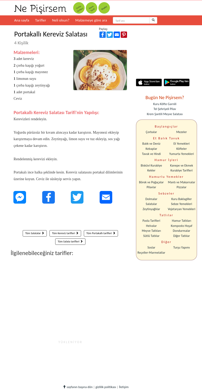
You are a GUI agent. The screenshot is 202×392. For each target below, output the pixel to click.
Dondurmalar (181, 231)
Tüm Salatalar (34, 233)
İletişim (124, 387)
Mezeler (181, 132)
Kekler (151, 170)
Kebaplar (151, 149)
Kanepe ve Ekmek (181, 165)
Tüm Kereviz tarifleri (65, 233)
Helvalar (151, 226)
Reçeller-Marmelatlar (151, 252)
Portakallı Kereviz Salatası (50, 38)
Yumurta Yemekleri (181, 154)
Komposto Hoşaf (181, 226)
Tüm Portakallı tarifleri (100, 233)
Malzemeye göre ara (91, 20)
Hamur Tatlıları (181, 221)
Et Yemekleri (181, 143)
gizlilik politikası (105, 387)
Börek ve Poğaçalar (151, 182)
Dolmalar (151, 199)
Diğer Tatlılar (181, 236)
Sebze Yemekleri (181, 204)
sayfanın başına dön (78, 387)
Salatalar (151, 204)
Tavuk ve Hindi (151, 154)
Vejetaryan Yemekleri (181, 209)
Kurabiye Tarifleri (181, 170)
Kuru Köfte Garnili (164, 104)
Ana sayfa (21, 20)
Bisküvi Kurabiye (151, 165)
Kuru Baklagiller (181, 199)
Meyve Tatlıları (151, 231)
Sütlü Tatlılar (151, 236)
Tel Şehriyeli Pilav (164, 109)
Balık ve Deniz (151, 143)
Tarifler (40, 20)
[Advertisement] (70, 218)
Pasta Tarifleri (151, 221)
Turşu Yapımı (181, 247)
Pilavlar (151, 187)
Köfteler (181, 149)
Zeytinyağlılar (151, 209)
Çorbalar (151, 132)
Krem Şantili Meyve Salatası (165, 114)
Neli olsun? (60, 20)
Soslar (151, 247)
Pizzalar (181, 187)
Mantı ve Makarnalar (181, 182)
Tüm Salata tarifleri (70, 241)
